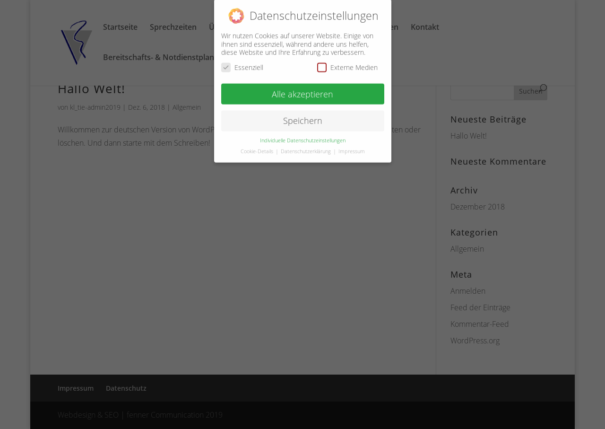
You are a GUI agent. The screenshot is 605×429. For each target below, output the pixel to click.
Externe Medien (347, 63)
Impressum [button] (351, 148)
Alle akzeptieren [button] (302, 90)
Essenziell (242, 63)
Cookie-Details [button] (258, 148)
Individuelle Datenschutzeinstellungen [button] (303, 137)
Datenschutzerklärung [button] (306, 148)
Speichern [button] (302, 117)
